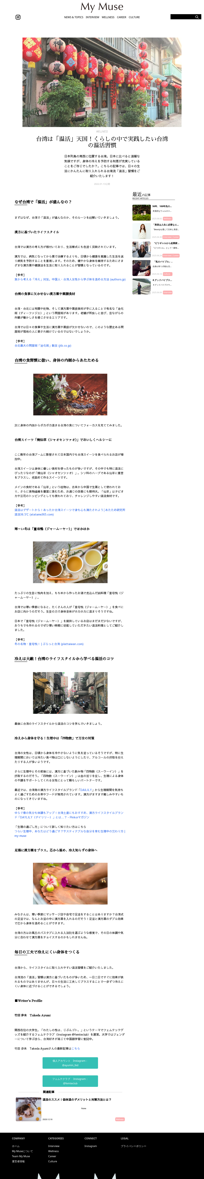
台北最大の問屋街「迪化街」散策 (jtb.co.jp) (43, 345)
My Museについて (22, 1151)
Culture (134, 17)
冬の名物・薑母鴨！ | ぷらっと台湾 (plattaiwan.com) (49, 644)
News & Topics (73, 17)
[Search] (185, 16)
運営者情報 (18, 1161)
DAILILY (86, 790)
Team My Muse (21, 1156)
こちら (76, 1048)
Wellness (108, 17)
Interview (92, 17)
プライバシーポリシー (133, 1146)
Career (121, 17)
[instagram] (18, 17)
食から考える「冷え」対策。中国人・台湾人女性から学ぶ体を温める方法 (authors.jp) (70, 279)
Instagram (90, 1146)
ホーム (16, 1146)
